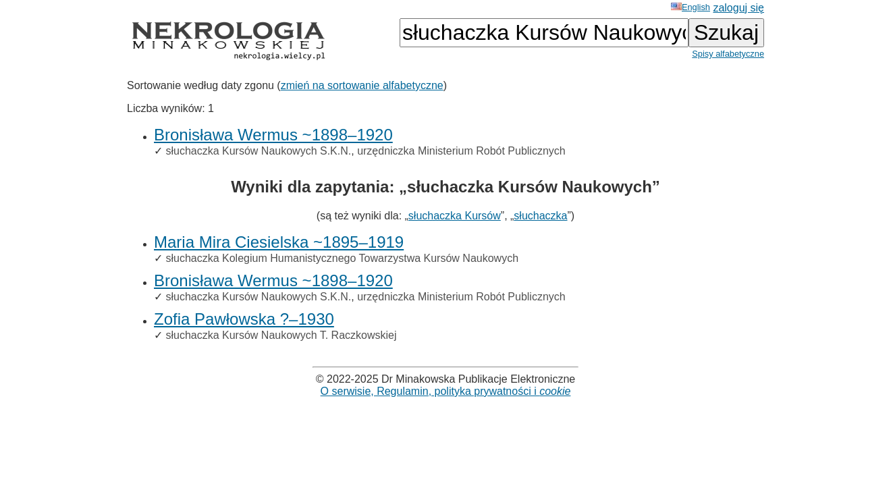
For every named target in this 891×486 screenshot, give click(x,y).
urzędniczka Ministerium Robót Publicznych (461, 151)
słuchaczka (540, 215)
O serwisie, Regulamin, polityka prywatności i (446, 391)
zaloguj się (738, 8)
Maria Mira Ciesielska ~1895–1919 (279, 242)
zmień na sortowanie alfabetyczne (362, 85)
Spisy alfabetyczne (728, 54)
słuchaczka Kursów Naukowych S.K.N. (258, 151)
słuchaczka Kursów (454, 215)
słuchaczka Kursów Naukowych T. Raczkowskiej (280, 335)
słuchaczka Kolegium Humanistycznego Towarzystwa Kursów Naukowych (341, 258)
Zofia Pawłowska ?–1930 (244, 319)
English (690, 7)
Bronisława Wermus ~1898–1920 (273, 135)
